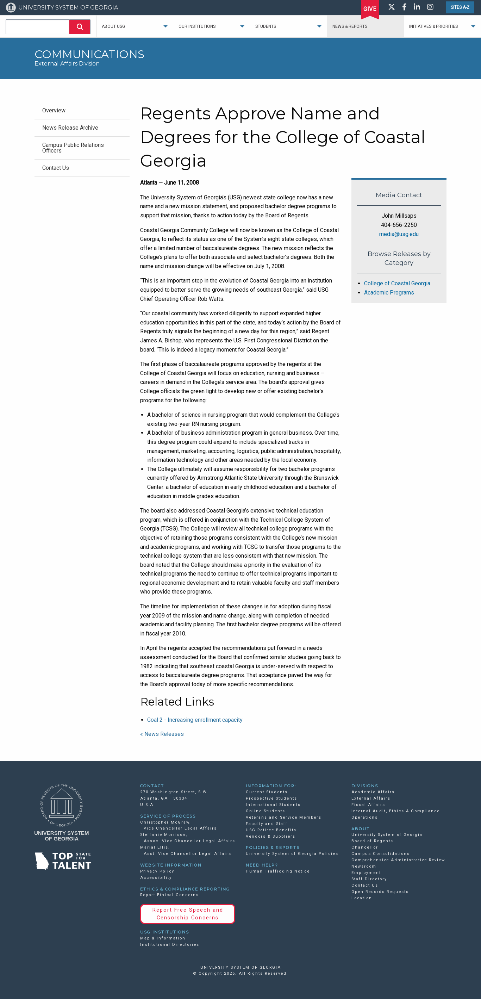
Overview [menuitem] (53, 110)
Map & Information (163, 938)
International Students (273, 804)
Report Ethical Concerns (169, 895)
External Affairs (371, 798)
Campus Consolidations (380, 853)
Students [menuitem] (265, 26)
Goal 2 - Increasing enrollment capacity (195, 719)
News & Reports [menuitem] (349, 26)
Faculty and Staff (267, 823)
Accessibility (156, 877)
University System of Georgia (387, 834)
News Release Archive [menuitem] (70, 127)
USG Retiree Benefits (271, 830)
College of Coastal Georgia (397, 283)
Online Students (265, 811)
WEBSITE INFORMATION (171, 865)
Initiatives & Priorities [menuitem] (433, 26)
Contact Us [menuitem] (55, 168)
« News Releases (162, 734)
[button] (79, 26)
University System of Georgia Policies (292, 853)
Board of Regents (372, 841)
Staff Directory (369, 879)
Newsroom (363, 866)
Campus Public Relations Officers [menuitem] (73, 148)
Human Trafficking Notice (278, 871)
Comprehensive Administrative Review (398, 860)
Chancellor (364, 847)
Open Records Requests (380, 891)
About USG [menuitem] (113, 26)
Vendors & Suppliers (270, 836)
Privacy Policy (157, 871)
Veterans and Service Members (283, 817)
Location (361, 898)
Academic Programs (389, 292)
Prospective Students (271, 798)
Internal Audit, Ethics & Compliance (395, 811)
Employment (366, 872)
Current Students (267, 792)
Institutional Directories (169, 944)
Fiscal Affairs (368, 804)
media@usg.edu (399, 234)
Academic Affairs (373, 792)
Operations (364, 817)
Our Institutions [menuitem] (197, 26)
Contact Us (364, 885)
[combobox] (37, 27)
